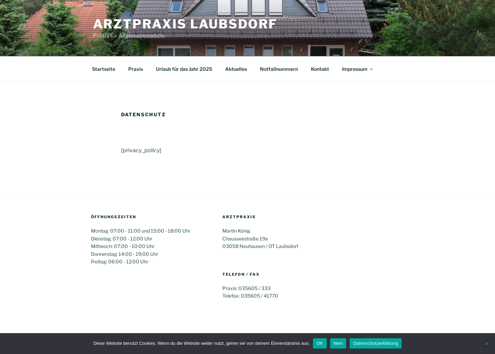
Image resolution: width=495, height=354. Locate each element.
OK (319, 343)
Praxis (135, 69)
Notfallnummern (279, 69)
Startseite (103, 69)
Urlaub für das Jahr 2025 (184, 69)
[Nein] (486, 343)
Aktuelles (236, 69)
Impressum (358, 69)
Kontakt (320, 69)
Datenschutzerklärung (375, 343)
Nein (338, 343)
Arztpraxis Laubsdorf (185, 23)
